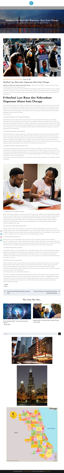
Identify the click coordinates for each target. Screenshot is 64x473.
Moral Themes (47, 471)
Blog (9, 79)
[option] (17, 314)
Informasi (19, 79)
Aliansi (5, 79)
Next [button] (60, 301)
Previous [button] (57, 301)
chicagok (6, 284)
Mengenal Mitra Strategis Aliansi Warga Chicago (46, 320)
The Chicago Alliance (27, 471)
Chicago (13, 79)
